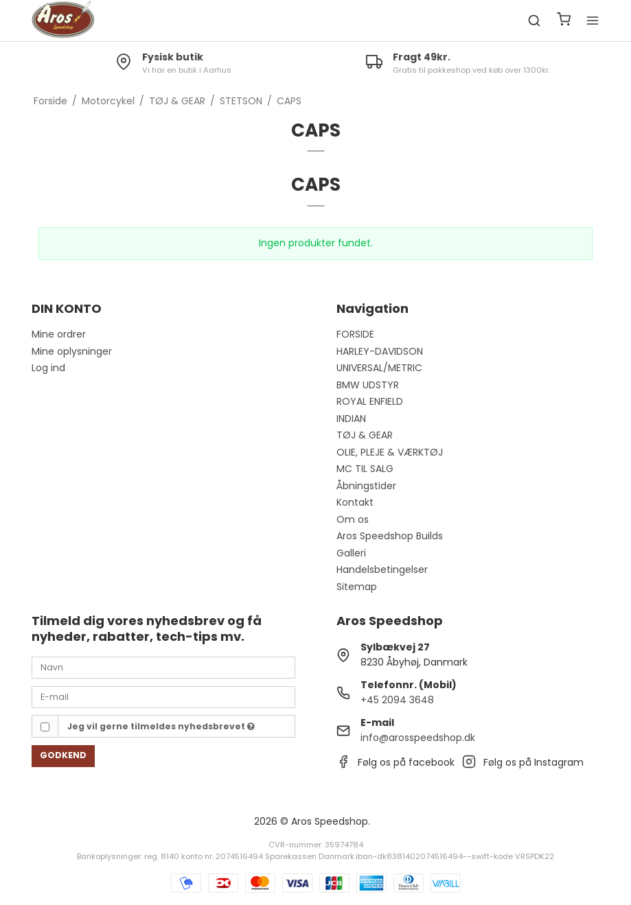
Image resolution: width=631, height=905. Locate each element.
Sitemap (356, 586)
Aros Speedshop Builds (389, 536)
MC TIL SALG (364, 468)
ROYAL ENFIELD (369, 401)
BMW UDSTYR (367, 385)
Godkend (63, 755)
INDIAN (351, 418)
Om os (352, 519)
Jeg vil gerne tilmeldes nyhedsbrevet (161, 726)
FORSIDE (355, 334)
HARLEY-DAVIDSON (379, 351)
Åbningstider (366, 486)
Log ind (48, 368)
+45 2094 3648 (397, 700)
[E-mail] (163, 696)
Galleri (351, 553)
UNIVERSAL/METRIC (379, 368)
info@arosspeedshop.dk (417, 737)
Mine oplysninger (72, 351)
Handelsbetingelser (382, 569)
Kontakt (355, 502)
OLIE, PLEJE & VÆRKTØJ (389, 452)
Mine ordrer (59, 334)
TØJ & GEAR (364, 435)
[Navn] (163, 667)
